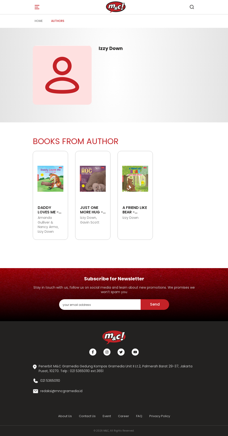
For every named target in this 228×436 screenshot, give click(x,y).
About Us (65, 416)
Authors (57, 21)
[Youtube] (135, 352)
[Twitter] (121, 352)
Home (39, 21)
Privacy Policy (159, 416)
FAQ (139, 416)
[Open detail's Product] (50, 177)
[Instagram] (106, 352)
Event (107, 416)
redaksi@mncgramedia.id (61, 391)
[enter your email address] (100, 304)
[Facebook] (92, 352)
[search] (191, 7)
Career (123, 416)
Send (155, 304)
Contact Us (87, 416)
